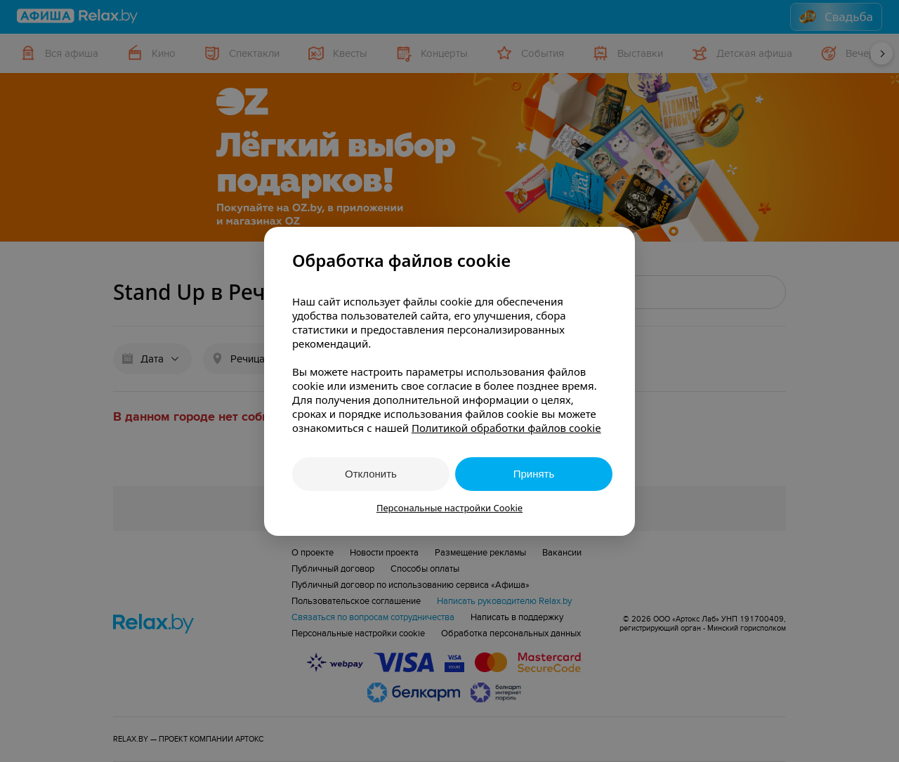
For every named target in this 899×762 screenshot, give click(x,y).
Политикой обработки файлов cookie (506, 428)
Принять (534, 474)
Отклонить (371, 474)
